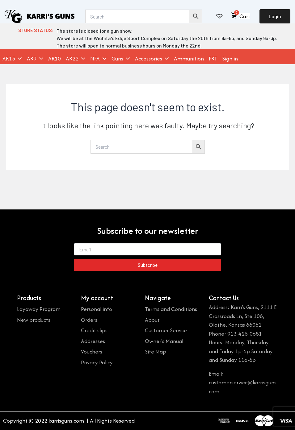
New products (33, 320)
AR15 (12, 59)
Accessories (152, 59)
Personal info (96, 309)
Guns (121, 59)
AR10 (54, 59)
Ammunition (189, 59)
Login (275, 16)
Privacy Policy (97, 362)
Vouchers (91, 351)
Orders (89, 320)
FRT (213, 59)
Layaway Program (39, 309)
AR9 (35, 59)
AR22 (75, 59)
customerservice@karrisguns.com (243, 386)
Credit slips (94, 330)
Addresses (93, 341)
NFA (98, 59)
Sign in (230, 59)
